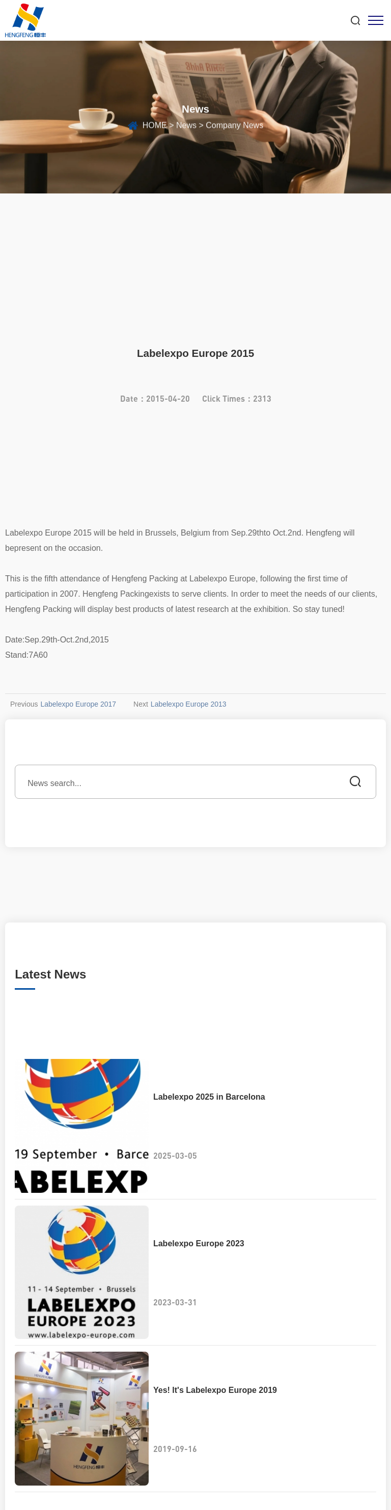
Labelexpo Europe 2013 (189, 704)
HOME (155, 127)
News (186, 127)
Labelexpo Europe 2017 (78, 704)
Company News (234, 127)
